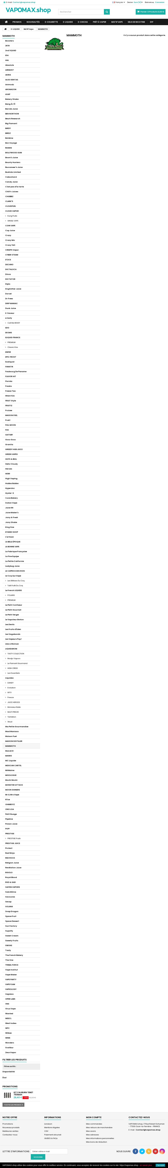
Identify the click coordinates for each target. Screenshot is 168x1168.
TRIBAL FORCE (11, 965)
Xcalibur (9, 1047)
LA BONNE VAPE (12, 546)
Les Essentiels (13, 673)
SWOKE (8, 945)
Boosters (9, 40)
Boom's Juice (11, 157)
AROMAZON (10, 89)
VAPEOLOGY (10, 989)
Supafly (9, 931)
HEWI (7, 473)
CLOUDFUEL (10, 206)
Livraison (48, 1124)
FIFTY (9, 692)
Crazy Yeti (10, 245)
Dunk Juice (10, 308)
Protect (8, 848)
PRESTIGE (9, 833)
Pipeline (9, 819)
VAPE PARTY (10, 979)
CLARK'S (9, 201)
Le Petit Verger (12, 614)
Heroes (8, 468)
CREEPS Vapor (12, 250)
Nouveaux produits (11, 1127)
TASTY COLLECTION (15, 653)
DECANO (9, 264)
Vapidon (9, 994)
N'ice (7, 799)
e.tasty (8, 318)
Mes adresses (92, 1134)
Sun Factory (11, 926)
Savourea (10, 896)
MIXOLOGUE (10, 775)
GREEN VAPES (11, 454)
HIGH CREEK (12, 668)
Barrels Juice (11, 109)
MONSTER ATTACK (14, 785)
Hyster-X (9, 493)
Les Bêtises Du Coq (16, 580)
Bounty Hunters (12, 162)
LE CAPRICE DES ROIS (15, 571)
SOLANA (9, 906)
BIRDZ (8, 133)
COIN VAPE (10, 225)
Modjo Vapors (13, 658)
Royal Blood (11, 877)
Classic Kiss (12, 347)
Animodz (9, 84)
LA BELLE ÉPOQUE (12, 541)
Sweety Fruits (11, 940)
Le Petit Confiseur (13, 605)
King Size (9, 527)
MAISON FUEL (11, 415)
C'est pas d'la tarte (14, 186)
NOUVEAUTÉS (33, 22)
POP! (7, 828)
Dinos (8, 274)
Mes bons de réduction (96, 1142)
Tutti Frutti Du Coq (15, 585)
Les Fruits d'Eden (13, 629)
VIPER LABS (10, 999)
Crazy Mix (10, 240)
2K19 (7, 45)
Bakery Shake (12, 99)
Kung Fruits (12, 216)
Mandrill (9, 751)
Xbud (9, 721)
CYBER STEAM (11, 254)
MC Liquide (10, 760)
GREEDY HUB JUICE (14, 449)
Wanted (9, 1013)
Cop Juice (10, 230)
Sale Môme (10, 892)
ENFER (8, 352)
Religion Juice (12, 862)
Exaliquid (9, 361)
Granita (9, 444)
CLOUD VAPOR (12, 211)
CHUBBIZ (9, 196)
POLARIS (11, 595)
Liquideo (9, 678)
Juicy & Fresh (11, 517)
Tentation (11, 717)
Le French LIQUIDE (13, 590)
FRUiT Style (10, 400)
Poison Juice (11, 824)
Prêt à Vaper (99, 22)
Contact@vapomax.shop (148, 1130)
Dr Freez (9, 298)
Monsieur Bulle (14, 707)
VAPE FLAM (10, 984)
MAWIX (8, 755)
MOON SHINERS (12, 789)
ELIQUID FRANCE (12, 337)
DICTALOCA (10, 269)
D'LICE (8, 259)
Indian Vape (11, 503)
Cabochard (11, 177)
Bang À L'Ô (10, 104)
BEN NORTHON (12, 113)
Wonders (9, 1042)
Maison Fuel (11, 736)
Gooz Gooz (10, 439)
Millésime (9, 770)
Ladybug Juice (12, 566)
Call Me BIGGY (13, 323)
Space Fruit (10, 916)
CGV (46, 1131)
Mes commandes (94, 1124)
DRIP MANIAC (11, 303)
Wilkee (8, 1033)
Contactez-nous (10, 1134)
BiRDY (8, 128)
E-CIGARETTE (51, 22)
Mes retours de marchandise (99, 1127)
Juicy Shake (11, 522)
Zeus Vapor (10, 1052)
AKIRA (8, 75)
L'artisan (9, 537)
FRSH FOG (10, 396)
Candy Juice (11, 182)
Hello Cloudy (11, 464)
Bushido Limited (13, 172)
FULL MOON (10, 425)
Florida (8, 381)
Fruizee (8, 410)
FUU (7, 430)
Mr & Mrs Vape (12, 794)
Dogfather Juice (13, 289)
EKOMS (8, 332)
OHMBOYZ (10, 804)
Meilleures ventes (10, 1131)
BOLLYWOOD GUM (13, 152)
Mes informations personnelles (100, 1138)
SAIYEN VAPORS (12, 887)
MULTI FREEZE (13, 712)
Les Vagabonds (12, 634)
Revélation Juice (13, 867)
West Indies (10, 1023)
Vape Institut (11, 969)
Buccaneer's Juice (14, 167)
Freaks (8, 386)
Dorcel (8, 293)
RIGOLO (9, 872)
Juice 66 (9, 507)
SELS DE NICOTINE (136, 22)
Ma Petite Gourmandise (16, 726)
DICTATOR (10, 279)
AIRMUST (9, 70)
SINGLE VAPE (12, 220)
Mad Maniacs (12, 731)
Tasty (8, 950)
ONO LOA (9, 809)
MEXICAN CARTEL (13, 765)
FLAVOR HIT (10, 376)
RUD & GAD (10, 882)
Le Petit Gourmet (13, 610)
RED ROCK (10, 858)
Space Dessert (12, 921)
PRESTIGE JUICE (12, 843)
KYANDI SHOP (11, 532)
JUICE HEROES (13, 702)
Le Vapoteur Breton (14, 619)
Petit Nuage (11, 814)
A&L (7, 60)
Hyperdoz (10, 488)
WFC (7, 1028)
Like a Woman (12, 644)
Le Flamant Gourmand (17, 663)
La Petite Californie (14, 561)
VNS (7, 1003)
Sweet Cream (11, 935)
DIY (151, 22)
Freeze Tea (10, 391)
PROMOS (17, 22)
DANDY (10, 682)
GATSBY (9, 434)
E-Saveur (9, 313)
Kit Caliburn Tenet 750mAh (23, 1093)
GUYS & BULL (11, 459)
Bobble (8, 147)
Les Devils (9, 624)
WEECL (8, 1018)
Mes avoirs (91, 1131)
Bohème (9, 138)
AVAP (7, 94)
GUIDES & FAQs (51, 1138)
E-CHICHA (83, 22)
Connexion (159, 2)
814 (7, 55)
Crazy (8, 235)
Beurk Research (12, 118)
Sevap (8, 901)
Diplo (7, 284)
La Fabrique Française (16, 551)
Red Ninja (10, 853)
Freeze (10, 697)
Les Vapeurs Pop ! (13, 639)
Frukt (7, 420)
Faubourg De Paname (15, 371)
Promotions (10, 1086)
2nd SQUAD (10, 50)
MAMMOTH (10, 746)
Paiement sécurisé (52, 1134)
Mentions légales (52, 1127)
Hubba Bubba (12, 483)
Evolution (11, 687)
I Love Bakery (11, 498)
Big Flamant (11, 123)
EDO (7, 327)
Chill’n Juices (11, 191)
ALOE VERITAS (11, 79)
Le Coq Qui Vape (13, 575)
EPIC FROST (10, 357)
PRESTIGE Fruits (14, 838)
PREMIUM (11, 342)
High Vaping (11, 478)
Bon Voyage (11, 143)
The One (9, 960)
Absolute (9, 65)
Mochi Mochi (11, 780)
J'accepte (160, 1165)
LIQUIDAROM (11, 648)
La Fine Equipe (12, 556)
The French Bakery (14, 955)
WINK (7, 1038)
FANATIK (9, 366)
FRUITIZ (8, 405)
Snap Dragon (11, 911)
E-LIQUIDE (68, 22)
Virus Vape (10, 1008)
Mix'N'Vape (117, 22)
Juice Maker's (11, 512)
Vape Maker (11, 974)
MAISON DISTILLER (13, 741)
